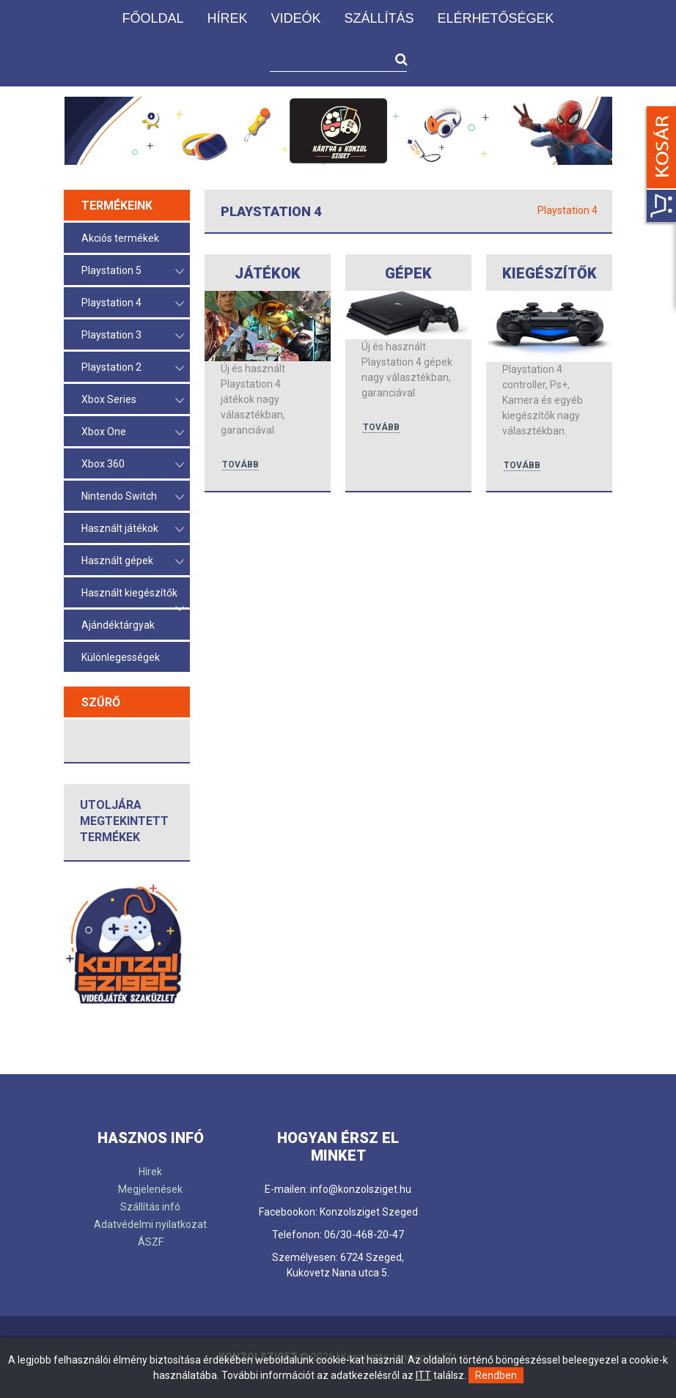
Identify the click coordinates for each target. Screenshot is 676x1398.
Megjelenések (150, 1189)
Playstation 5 (132, 271)
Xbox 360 (132, 464)
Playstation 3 (132, 336)
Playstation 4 (132, 303)
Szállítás (379, 18)
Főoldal (152, 18)
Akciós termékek (120, 238)
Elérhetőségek (496, 18)
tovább (240, 464)
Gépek (408, 273)
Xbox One (132, 432)
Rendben (496, 1375)
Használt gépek (132, 561)
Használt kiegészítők (132, 597)
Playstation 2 (132, 368)
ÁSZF (151, 1242)
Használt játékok (132, 529)
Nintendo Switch (132, 497)
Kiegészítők (549, 273)
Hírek (227, 18)
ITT (423, 1375)
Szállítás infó (150, 1207)
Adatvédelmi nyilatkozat (150, 1224)
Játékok (268, 273)
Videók (295, 18)
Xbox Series (132, 400)
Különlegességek (120, 657)
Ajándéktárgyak (118, 625)
